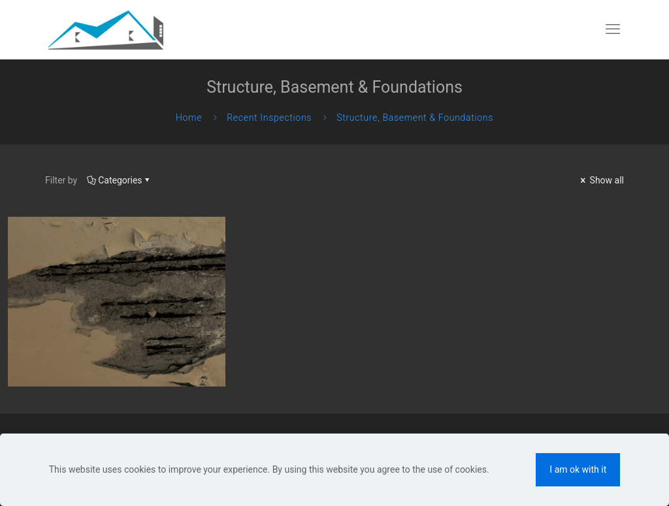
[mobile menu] (613, 29)
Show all (601, 180)
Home (189, 117)
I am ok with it (577, 469)
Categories (119, 180)
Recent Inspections (269, 117)
